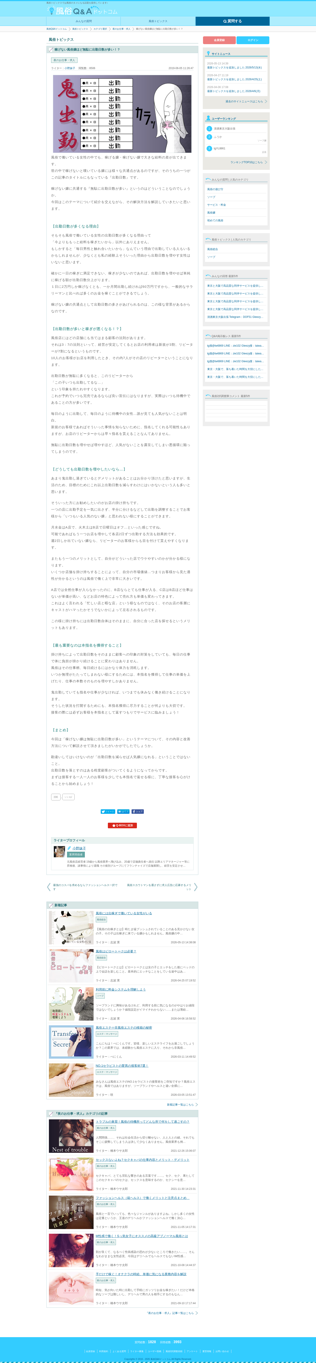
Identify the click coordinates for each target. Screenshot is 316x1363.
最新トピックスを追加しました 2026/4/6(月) (233, 89)
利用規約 (103, 1351)
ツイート (107, 812)
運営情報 (206, 1351)
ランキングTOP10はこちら (246, 162)
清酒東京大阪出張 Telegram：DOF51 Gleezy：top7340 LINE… (236, 317)
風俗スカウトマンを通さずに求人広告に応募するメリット (159, 887)
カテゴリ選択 (100, 29)
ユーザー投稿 (154, 1351)
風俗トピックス (158, 21)
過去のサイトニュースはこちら (244, 101)
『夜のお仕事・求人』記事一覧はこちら (170, 1313)
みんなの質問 (84, 21)
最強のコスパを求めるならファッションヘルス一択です (85, 887)
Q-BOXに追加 (122, 825)
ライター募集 (137, 1351)
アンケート (192, 1351)
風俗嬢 (211, 212)
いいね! (68, 797)
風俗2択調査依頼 (174, 1351)
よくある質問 (119, 1351)
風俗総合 (212, 249)
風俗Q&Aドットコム (56, 29)
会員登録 (219, 40)
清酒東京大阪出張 (221, 129)
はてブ (123, 812)
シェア (137, 812)
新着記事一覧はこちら (180, 1104)
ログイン (253, 40)
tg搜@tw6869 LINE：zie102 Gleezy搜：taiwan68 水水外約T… (236, 345)
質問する (232, 21)
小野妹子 (70, 68)
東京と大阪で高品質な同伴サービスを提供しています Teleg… (236, 285)
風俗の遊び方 (215, 189)
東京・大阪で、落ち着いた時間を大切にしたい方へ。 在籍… (236, 369)
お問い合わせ (222, 1351)
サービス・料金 (216, 204)
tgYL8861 (236, 150)
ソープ (211, 197)
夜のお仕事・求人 (121, 29)
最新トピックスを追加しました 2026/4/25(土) (234, 77)
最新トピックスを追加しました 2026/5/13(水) (234, 65)
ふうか (236, 138)
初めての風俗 (215, 220)
